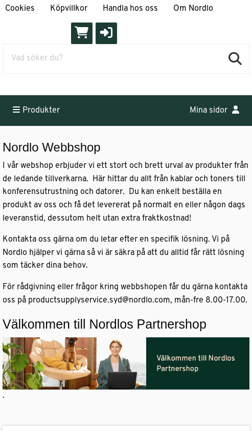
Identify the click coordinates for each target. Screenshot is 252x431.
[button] (106, 33)
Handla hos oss (130, 9)
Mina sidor (214, 110)
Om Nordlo (193, 9)
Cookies (20, 9)
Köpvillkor (68, 9)
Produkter (36, 110)
